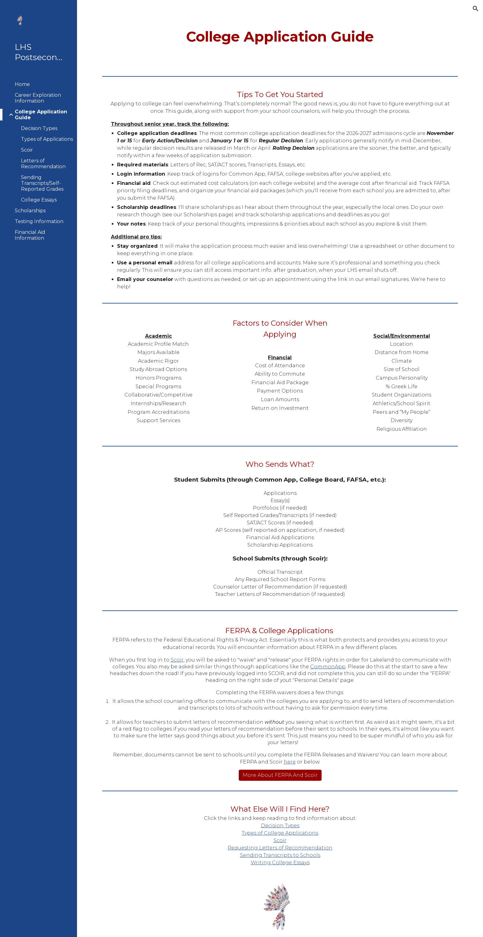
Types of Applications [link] (47, 139)
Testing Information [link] (39, 221)
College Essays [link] (39, 200)
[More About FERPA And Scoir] (280, 775)
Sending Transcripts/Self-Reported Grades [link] (42, 183)
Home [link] (22, 84)
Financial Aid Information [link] (30, 235)
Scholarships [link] (30, 211)
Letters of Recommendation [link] (43, 163)
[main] (279, 37)
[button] (475, 8)
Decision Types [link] (39, 128)
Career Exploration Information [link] (38, 98)
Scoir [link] (27, 150)
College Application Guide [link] (41, 114)
